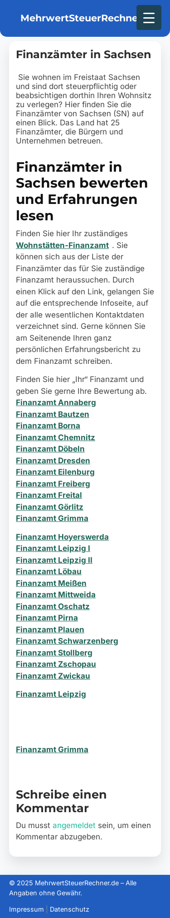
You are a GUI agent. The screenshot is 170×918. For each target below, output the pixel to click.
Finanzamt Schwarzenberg (67, 640)
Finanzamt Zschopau (56, 664)
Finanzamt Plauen (50, 629)
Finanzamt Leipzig (51, 694)
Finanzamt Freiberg (53, 483)
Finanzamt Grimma (52, 518)
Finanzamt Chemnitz (55, 437)
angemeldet (74, 825)
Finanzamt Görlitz (49, 506)
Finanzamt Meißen (51, 583)
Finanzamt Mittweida (56, 594)
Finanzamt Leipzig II (54, 560)
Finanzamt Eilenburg (55, 471)
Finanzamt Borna (48, 425)
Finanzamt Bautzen (52, 414)
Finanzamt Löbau (49, 571)
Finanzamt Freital (49, 495)
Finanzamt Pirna (47, 617)
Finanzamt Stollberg (54, 652)
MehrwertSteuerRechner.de (88, 18)
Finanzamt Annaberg (56, 402)
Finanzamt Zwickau (53, 675)
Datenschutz (69, 909)
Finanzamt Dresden (53, 460)
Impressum (26, 909)
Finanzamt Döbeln (50, 448)
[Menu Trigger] (148, 17)
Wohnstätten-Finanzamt (62, 245)
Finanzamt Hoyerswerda (62, 536)
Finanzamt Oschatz (53, 606)
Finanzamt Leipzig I (53, 548)
